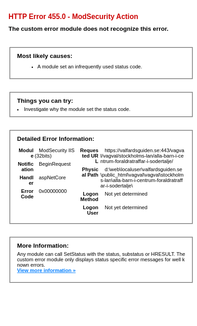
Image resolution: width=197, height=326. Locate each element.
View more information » (46, 270)
